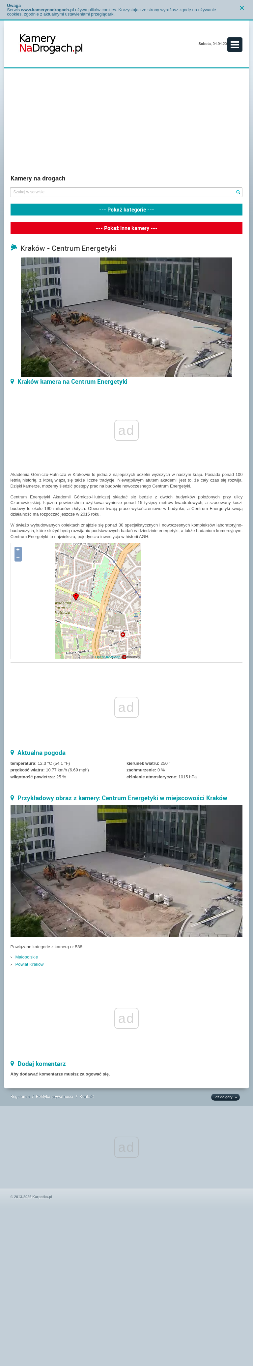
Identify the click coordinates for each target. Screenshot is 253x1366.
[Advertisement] (127, 121)
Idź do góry (223, 1097)
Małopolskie (26, 957)
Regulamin (20, 1096)
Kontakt (87, 1096)
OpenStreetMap (107, 657)
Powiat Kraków (29, 964)
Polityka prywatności (54, 1096)
